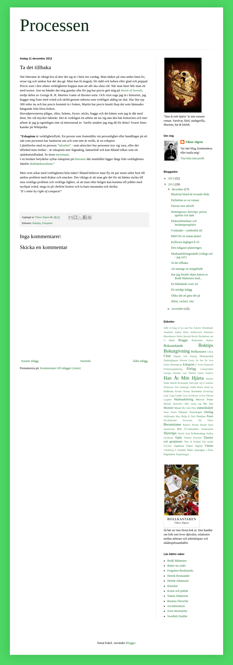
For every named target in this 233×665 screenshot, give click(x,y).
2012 (171, 184)
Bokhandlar (197, 340)
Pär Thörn (205, 420)
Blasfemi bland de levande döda (190, 194)
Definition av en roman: (185, 200)
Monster (169, 408)
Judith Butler (196, 387)
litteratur (80, 159)
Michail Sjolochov (173, 403)
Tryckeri (168, 445)
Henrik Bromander (179, 383)
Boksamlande (173, 346)
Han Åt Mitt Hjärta (184, 378)
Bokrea (209, 340)
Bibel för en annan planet (186, 236)
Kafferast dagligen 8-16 (185, 242)
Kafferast (169, 391)
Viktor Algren (194, 142)
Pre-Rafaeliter (170, 420)
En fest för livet (204, 360)
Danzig (193, 356)
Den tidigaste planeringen (186, 247)
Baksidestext (170, 336)
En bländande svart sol (184, 284)
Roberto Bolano (191, 424)
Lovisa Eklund (206, 395)
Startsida (85, 361)
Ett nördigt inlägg (181, 289)
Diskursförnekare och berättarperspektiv (184, 222)
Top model (207, 441)
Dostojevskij (206, 356)
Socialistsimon (176, 606)
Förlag (191, 369)
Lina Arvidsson (190, 395)
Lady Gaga (169, 395)
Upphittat (179, 445)
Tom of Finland (192, 441)
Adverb (197, 328)
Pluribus (201, 416)
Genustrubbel (206, 369)
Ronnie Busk (206, 424)
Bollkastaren (198, 351)
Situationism (207, 429)
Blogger (130, 643)
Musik (177, 407)
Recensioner (172, 424)
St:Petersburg (198, 433)
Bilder (172, 340)
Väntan (208, 445)
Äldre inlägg (140, 361)
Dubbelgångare (171, 360)
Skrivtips (170, 433)
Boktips (36, 223)
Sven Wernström (177, 611)
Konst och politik (177, 591)
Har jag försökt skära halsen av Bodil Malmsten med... (189, 276)
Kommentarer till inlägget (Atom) (60, 368)
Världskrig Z (170, 450)
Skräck (181, 433)
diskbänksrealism (41, 164)
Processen (54, 25)
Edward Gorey (186, 360)
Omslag (208, 412)
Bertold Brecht (190, 336)
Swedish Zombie (177, 616)
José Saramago (182, 387)
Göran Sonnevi (205, 373)
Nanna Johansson (177, 596)
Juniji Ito (208, 387)
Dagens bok (180, 356)
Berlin (179, 336)
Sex (179, 429)
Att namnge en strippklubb (187, 269)
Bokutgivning (177, 351)
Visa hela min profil (192, 158)
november (178, 308)
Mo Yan (208, 403)
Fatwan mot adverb (182, 206)
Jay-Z (202, 383)
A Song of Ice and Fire (181, 328)
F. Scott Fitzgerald (204, 364)
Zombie (181, 449)
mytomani (62, 154)
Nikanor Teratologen (190, 412)
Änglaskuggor (182, 454)
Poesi (210, 416)
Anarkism (168, 332)
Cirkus (210, 351)
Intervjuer (194, 383)
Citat (167, 356)
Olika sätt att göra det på (185, 295)
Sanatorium (169, 429)
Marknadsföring (183, 399)
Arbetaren (208, 332)
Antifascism (196, 332)
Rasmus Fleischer (177, 601)
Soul (187, 433)
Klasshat (172, 586)
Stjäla (178, 437)
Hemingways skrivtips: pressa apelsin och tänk (189, 213)
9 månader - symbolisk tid (186, 230)
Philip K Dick (188, 416)
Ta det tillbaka (179, 263)
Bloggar (183, 340)
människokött (205, 408)
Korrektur (196, 391)
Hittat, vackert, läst (182, 301)
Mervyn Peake (204, 399)
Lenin (178, 395)
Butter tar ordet (176, 565)
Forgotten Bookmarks (180, 570)
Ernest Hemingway (173, 364)
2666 (166, 328)
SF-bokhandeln (191, 429)
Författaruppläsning (173, 369)
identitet (64, 145)
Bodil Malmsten (177, 560)
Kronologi (208, 391)
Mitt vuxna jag (193, 403)
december (178, 189)
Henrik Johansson (178, 580)
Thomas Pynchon (193, 437)
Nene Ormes (170, 412)
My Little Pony (189, 408)
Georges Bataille (172, 373)
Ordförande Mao (172, 416)
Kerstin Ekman (182, 391)
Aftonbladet (207, 328)
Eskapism (47, 223)
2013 (171, 178)
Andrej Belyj (181, 332)
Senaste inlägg (29, 361)
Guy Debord (189, 373)
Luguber (168, 399)
